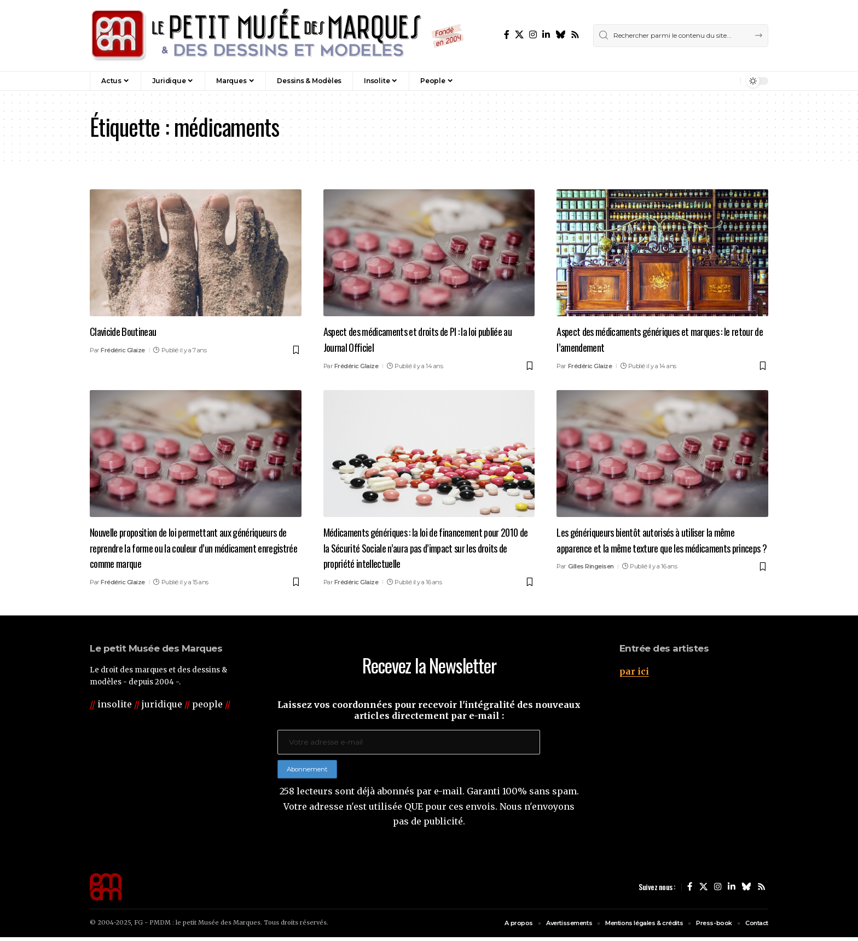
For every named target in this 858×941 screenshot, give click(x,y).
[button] (708, 81)
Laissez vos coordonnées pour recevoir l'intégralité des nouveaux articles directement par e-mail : (429, 710)
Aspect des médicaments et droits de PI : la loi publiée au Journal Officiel (414, 338)
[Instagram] (533, 34)
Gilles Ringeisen (591, 582)
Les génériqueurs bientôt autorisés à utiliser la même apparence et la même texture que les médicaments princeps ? (661, 546)
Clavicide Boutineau (128, 330)
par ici (634, 671)
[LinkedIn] (546, 34)
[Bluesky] (560, 34)
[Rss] (575, 34)
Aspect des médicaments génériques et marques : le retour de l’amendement (659, 338)
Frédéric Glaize (123, 350)
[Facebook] (506, 34)
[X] (519, 34)
